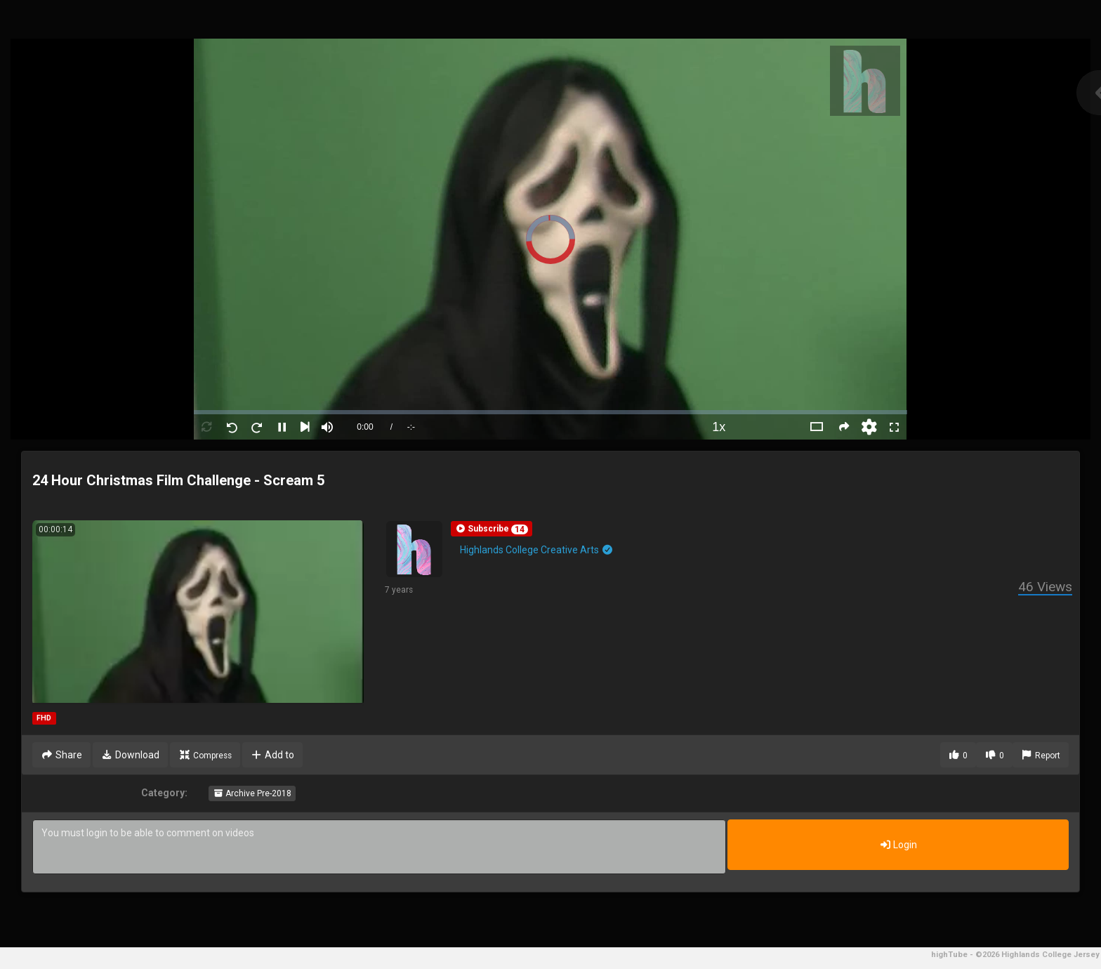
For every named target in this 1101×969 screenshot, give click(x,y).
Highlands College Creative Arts (537, 549)
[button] (491, 528)
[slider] (550, 412)
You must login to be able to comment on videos (379, 846)
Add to (273, 754)
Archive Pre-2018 (252, 793)
